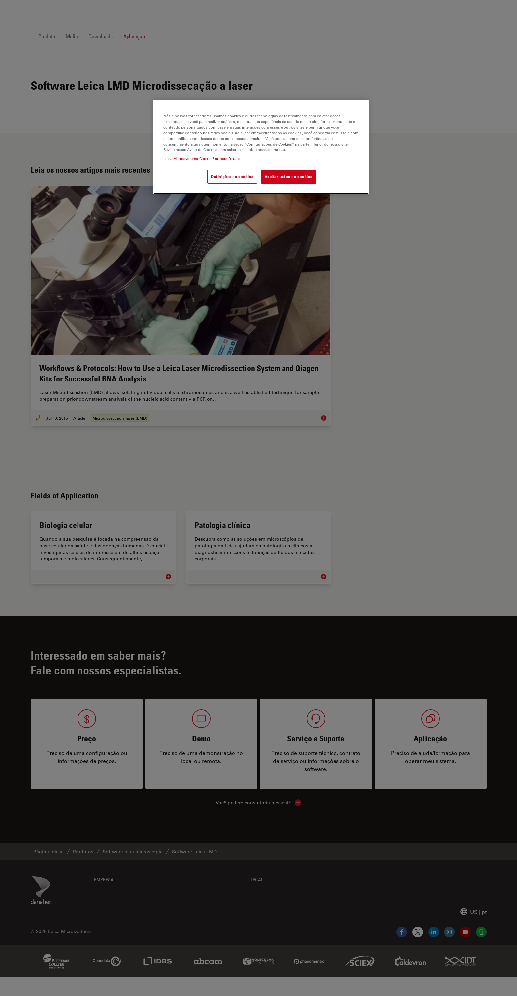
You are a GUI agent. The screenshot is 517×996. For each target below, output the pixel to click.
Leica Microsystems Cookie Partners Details (202, 158)
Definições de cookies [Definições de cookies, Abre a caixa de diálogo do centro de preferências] (232, 176)
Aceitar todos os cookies (289, 176)
